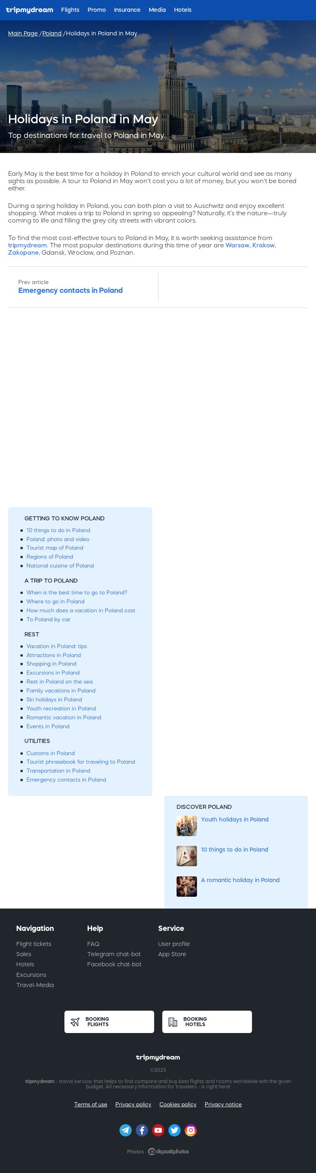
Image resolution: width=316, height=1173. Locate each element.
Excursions (31, 975)
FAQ (93, 944)
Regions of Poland (50, 556)
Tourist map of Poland (55, 547)
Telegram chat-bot (114, 954)
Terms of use (90, 1104)
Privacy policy (133, 1104)
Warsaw (237, 245)
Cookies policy (178, 1104)
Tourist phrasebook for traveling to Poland (81, 762)
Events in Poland (48, 726)
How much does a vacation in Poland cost (81, 610)
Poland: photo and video (58, 539)
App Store (172, 954)
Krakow (263, 245)
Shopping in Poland (51, 663)
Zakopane (23, 252)
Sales (23, 954)
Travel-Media (35, 985)
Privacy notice (223, 1104)
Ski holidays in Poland (54, 699)
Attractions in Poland (54, 655)
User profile (174, 944)
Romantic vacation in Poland (64, 717)
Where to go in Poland (55, 601)
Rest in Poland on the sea (60, 681)
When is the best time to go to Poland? (77, 592)
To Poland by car (49, 619)
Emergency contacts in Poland (66, 779)
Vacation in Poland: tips (57, 646)
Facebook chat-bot (114, 964)
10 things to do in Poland (58, 530)
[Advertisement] (158, 410)
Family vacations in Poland (61, 690)
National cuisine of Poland (60, 565)
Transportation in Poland (58, 770)
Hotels (25, 964)
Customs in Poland (51, 753)
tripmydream (27, 245)
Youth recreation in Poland (61, 708)
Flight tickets (33, 944)
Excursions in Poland (53, 672)
